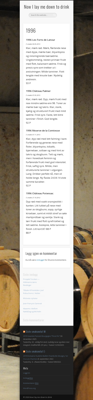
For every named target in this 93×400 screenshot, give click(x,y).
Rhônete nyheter (30, 298)
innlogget (40, 260)
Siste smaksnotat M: (36, 331)
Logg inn (26, 373)
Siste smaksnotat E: (35, 351)
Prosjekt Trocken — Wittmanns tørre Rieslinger (31, 282)
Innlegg (28, 378)
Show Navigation (63, 25)
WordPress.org (29, 388)
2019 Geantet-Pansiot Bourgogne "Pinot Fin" (41, 336)
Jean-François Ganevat (32, 303)
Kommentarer (31, 383)
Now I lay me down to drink (46, 6)
